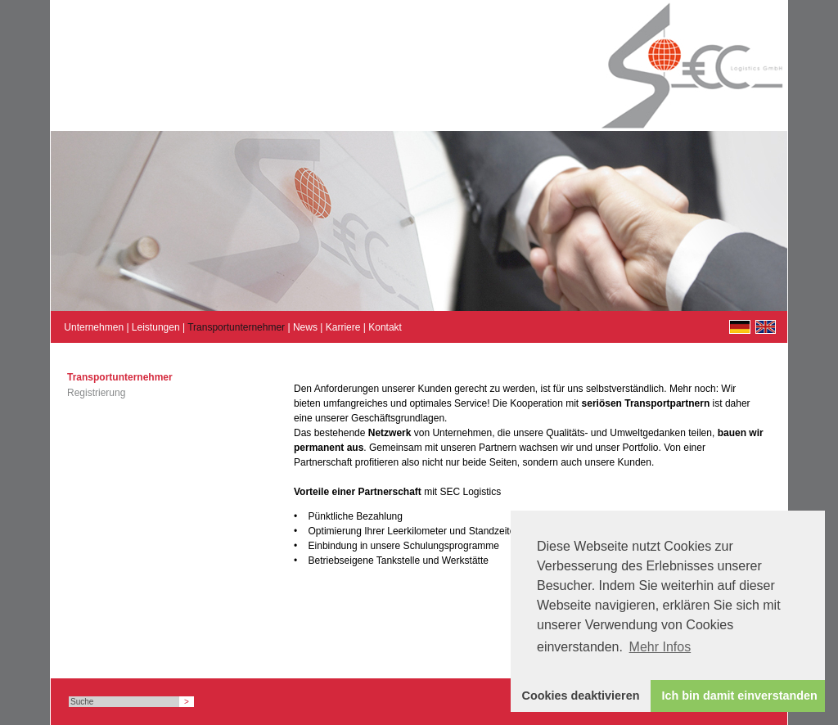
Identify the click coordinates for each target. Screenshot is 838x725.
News (305, 327)
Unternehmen (94, 327)
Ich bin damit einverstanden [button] (740, 695)
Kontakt (385, 327)
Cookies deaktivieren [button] (581, 695)
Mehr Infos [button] (660, 647)
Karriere (343, 327)
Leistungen (156, 327)
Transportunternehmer (236, 327)
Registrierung (96, 393)
